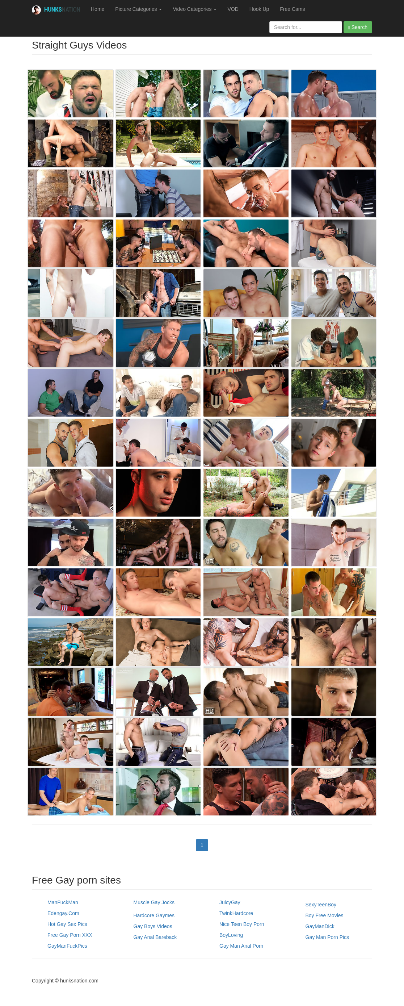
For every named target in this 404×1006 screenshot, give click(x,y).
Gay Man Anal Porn (241, 946)
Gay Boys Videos (153, 926)
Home (97, 9)
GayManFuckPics (67, 946)
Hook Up (259, 9)
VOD (232, 9)
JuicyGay (229, 902)
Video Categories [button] (194, 9)
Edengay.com (63, 913)
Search (357, 27)
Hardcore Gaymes (154, 915)
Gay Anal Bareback (155, 937)
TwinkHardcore (236, 913)
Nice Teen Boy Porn (241, 924)
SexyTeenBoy (321, 904)
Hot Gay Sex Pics (67, 924)
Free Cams (292, 9)
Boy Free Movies (325, 915)
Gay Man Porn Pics (327, 937)
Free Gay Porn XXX (69, 935)
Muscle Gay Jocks (154, 902)
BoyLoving (231, 935)
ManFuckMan (62, 902)
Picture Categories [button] (138, 9)
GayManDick (320, 926)
